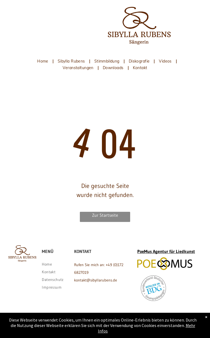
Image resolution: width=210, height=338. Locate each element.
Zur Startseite (105, 215)
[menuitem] (43, 61)
